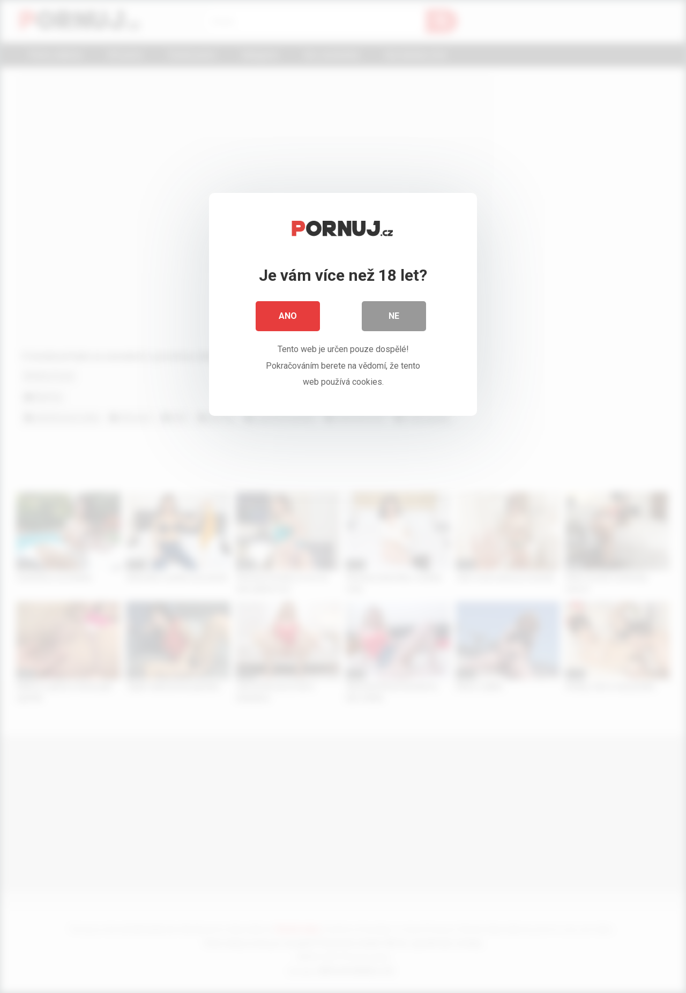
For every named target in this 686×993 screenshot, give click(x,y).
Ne (394, 316)
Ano (288, 316)
